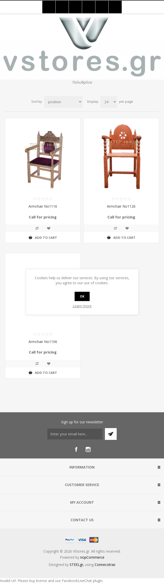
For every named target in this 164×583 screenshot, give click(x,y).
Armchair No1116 (43, 206)
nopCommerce (92, 557)
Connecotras (105, 564)
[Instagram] (88, 449)
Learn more (82, 306)
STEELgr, (77, 564)
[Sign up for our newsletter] (74, 434)
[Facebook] (76, 449)
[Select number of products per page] (109, 101)
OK (82, 296)
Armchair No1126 (121, 206)
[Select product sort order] (63, 101)
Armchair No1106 (43, 341)
